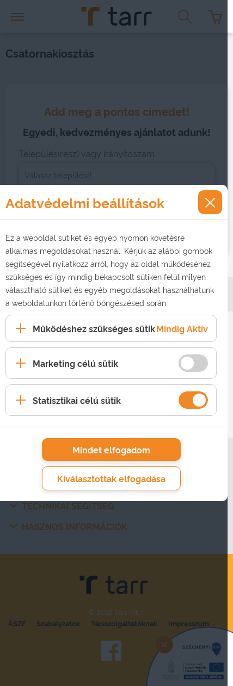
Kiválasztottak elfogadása (111, 478)
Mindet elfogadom (111, 450)
